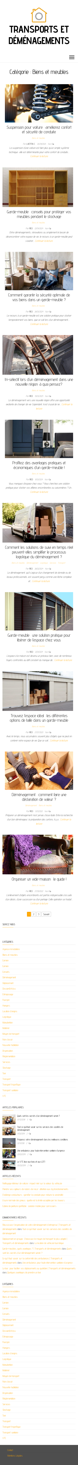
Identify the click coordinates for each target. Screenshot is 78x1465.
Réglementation (8, 1056)
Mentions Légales (15, 1455)
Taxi (4, 1073)
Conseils (5, 971)
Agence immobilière (11, 949)
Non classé (7, 1039)
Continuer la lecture (39, 156)
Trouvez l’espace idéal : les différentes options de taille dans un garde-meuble (39, 718)
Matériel (5, 1028)
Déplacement (7, 983)
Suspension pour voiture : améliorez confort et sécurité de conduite (39, 129)
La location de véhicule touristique (49, 1243)
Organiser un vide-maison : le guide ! (39, 879)
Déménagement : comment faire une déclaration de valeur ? (39, 797)
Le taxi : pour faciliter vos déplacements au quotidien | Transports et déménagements (39, 1268)
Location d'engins (9, 1011)
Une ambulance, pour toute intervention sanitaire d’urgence (41, 1150)
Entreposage (7, 994)
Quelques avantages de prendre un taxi (24, 1272)
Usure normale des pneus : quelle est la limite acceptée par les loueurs (33, 1200)
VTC (4, 1095)
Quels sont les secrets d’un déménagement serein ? (38, 1115)
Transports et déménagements (39, 34)
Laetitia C (31, 144)
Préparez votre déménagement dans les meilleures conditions (42, 1139)
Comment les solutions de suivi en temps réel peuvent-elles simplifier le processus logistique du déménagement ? (39, 552)
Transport (61, 562)
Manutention (7, 1022)
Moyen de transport (10, 1033)
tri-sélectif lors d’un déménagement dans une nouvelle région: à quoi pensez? (39, 382)
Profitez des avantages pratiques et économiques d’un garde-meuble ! (39, 465)
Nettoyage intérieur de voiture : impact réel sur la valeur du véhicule (32, 1183)
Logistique (44, 562)
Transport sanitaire (10, 1090)
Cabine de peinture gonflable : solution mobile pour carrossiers (29, 1206)
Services (53, 562)
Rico (31, 228)
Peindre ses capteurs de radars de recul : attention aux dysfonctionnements (35, 1189)
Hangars (6, 1005)
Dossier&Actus (9, 988)
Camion (5, 960)
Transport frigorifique (11, 1084)
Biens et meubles (38, 138)
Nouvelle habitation (10, 1045)
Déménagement (32, 562)
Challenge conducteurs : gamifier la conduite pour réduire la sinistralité (32, 1194)
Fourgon (5, 999)
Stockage (6, 1067)
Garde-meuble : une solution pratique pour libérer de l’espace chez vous (39, 637)
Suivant (46, 914)
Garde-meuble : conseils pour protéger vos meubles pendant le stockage (39, 214)
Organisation (7, 1050)
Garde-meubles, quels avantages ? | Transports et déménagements (31, 1248)
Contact (10, 1450)
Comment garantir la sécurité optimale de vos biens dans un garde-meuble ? (39, 297)
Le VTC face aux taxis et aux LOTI (31, 1161)
